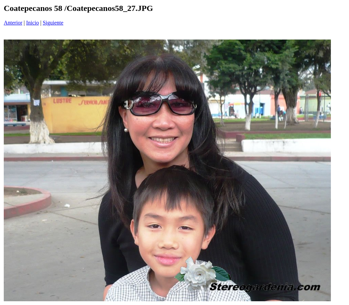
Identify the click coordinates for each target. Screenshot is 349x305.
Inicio (32, 23)
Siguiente (53, 23)
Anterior (13, 23)
